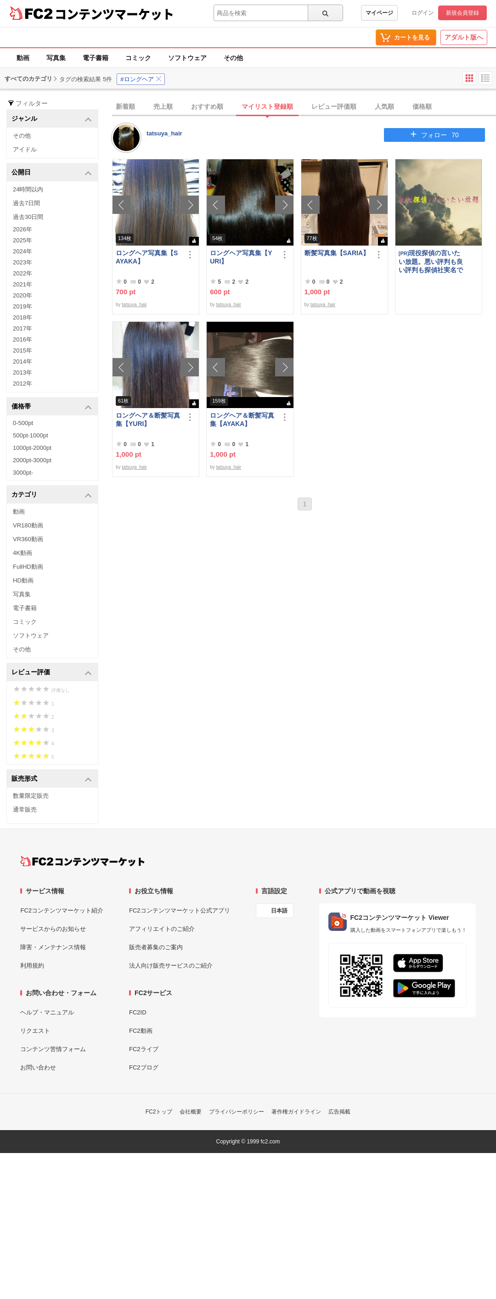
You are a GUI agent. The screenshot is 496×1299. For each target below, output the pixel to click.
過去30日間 (28, 216)
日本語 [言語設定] (279, 910)
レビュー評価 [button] (51, 672)
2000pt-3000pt (32, 460)
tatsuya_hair (164, 133)
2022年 (22, 273)
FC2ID (138, 1012)
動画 (23, 58)
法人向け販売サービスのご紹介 (171, 965)
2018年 (22, 317)
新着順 (125, 106)
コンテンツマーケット (114, 13)
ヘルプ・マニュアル (47, 1012)
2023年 (22, 262)
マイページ (379, 13)
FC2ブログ (143, 1067)
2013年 (22, 372)
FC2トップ (159, 1112)
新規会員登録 (462, 13)
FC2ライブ (143, 1049)
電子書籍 (95, 58)
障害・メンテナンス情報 (53, 947)
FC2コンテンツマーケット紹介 (61, 910)
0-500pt (23, 423)
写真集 (56, 58)
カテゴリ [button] (51, 495)
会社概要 (191, 1112)
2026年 (22, 229)
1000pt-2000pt (32, 447)
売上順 (163, 106)
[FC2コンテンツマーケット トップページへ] (82, 861)
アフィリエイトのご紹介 (162, 928)
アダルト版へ (464, 37)
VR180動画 (28, 525)
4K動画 (22, 552)
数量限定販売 (31, 795)
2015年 (22, 350)
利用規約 (32, 965)
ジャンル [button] (51, 119)
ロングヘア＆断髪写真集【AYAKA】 (242, 419)
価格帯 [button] (51, 407)
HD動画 (23, 580)
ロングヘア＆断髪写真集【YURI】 (148, 419)
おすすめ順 (207, 106)
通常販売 (25, 809)
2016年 (22, 339)
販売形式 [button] (51, 779)
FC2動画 (140, 1030)
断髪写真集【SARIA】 (337, 253)
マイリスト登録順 (267, 106)
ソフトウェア (187, 58)
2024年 (22, 251)
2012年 (22, 383)
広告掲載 (339, 1112)
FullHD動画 (28, 566)
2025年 (22, 240)
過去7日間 (26, 203)
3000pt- (23, 472)
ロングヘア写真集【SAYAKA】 (147, 257)
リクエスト (35, 1030)
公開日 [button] (51, 172)
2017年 (22, 328)
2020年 (22, 295)
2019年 (22, 306)
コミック (138, 58)
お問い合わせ (38, 1067)
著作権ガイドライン (296, 1112)
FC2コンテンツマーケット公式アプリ (179, 910)
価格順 (422, 106)
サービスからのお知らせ (53, 928)
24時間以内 (28, 189)
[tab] (304, 107)
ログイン (422, 13)
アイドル (25, 149)
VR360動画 (28, 539)
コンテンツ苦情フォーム (53, 1049)
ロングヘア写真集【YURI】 (241, 257)
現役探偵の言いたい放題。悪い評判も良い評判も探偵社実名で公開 (431, 261)
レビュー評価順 (333, 106)
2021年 (22, 284)
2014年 (22, 361)
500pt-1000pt (30, 435)
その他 (233, 58)
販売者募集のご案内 (156, 947)
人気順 (384, 106)
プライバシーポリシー (236, 1112)
